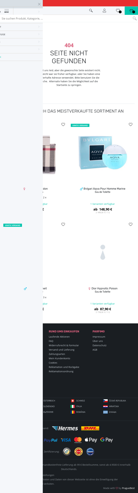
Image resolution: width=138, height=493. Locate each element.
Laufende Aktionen (59, 336)
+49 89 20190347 (20, 384)
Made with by (119, 488)
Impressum (99, 336)
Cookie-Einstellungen (42, 475)
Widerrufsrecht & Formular (64, 345)
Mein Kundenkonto (59, 358)
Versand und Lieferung (61, 349)
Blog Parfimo (12, 358)
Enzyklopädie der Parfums (19, 336)
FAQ (51, 341)
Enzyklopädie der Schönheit (20, 341)
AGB (95, 349)
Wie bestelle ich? (14, 354)
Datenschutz (100, 345)
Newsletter (11, 362)
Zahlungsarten (57, 354)
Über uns (98, 341)
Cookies (53, 362)
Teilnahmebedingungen (18, 367)
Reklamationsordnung (61, 371)
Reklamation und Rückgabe (64, 367)
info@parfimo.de (20, 389)
